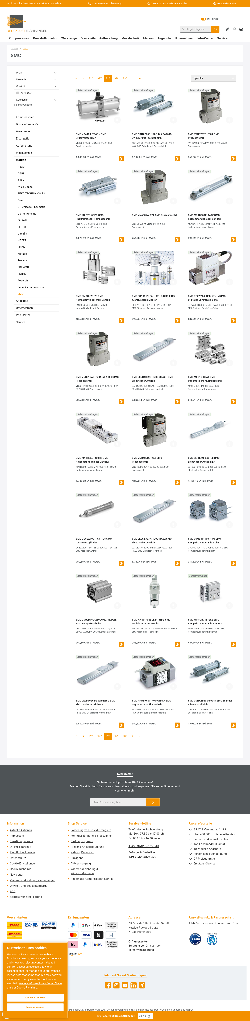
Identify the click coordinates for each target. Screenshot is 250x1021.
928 (108, 78)
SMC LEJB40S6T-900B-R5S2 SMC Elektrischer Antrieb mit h (95, 702)
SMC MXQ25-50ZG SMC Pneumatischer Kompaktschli (93, 217)
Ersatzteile (22, 138)
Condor (22, 200)
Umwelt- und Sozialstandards (28, 885)
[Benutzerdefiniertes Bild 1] (195, 939)
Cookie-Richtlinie (20, 869)
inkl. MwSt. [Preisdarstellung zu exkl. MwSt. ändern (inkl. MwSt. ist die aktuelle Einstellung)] (210, 19)
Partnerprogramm (82, 841)
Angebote (22, 300)
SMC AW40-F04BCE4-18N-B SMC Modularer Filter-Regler (151, 621)
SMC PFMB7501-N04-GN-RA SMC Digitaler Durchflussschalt (151, 702)
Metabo (22, 253)
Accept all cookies (35, 997)
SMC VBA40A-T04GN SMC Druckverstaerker (91, 136)
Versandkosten (115, 1009)
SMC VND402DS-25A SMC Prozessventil (147, 460)
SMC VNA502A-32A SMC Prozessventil (154, 215)
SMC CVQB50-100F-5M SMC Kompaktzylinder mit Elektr (204, 540)
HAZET (22, 240)
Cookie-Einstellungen (23, 863)
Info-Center (23, 315)
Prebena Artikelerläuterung (87, 846)
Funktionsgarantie (21, 841)
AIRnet (22, 180)
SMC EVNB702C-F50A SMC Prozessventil (203, 136)
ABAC (21, 166)
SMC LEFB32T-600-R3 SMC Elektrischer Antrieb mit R (204, 460)
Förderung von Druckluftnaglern (91, 830)
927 (100, 78)
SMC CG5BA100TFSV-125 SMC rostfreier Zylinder (94, 540)
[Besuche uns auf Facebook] (108, 985)
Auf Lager (26, 93)
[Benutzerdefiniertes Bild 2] (212, 939)
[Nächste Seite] (132, 78)
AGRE (21, 173)
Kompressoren (25, 117)
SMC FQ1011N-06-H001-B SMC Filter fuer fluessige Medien (153, 298)
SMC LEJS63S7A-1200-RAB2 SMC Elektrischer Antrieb (152, 540)
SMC (20, 294)
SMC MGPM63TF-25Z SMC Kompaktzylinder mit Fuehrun (205, 621)
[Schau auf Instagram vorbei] (116, 985)
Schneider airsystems (31, 287)
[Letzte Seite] (139, 78)
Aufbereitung (24, 145)
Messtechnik (24, 152)
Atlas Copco (25, 186)
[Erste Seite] (76, 78)
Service (20, 322)
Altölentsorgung (81, 863)
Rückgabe (77, 858)
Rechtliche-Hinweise (22, 852)
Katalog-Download (82, 852)
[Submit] (153, 802)
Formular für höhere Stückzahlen (91, 835)
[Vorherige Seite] (83, 78)
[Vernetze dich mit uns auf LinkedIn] (134, 985)
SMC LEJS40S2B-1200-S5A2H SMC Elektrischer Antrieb (152, 379)
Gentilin (22, 233)
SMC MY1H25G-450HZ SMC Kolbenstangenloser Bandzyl (92, 460)
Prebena (22, 260)
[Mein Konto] (234, 29)
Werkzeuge (23, 131)
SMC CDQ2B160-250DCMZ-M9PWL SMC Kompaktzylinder (96, 621)
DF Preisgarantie (20, 846)
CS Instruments (27, 213)
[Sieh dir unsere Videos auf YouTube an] (125, 985)
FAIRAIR (22, 220)
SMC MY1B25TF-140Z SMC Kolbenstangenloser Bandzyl (204, 217)
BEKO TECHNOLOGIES (31, 193)
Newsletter (16, 874)
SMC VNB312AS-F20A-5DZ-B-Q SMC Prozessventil (97, 379)
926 (91, 78)
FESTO (22, 227)
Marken (21, 160)
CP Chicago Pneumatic (31, 206)
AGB (12, 891)
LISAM (22, 247)
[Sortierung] (213, 78)
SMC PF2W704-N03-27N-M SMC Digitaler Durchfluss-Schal (207, 298)
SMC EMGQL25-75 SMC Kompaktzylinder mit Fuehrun (93, 298)
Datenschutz (18, 858)
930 (125, 78)
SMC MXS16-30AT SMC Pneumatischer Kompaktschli (205, 379)
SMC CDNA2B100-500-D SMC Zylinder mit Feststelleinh (210, 702)
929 (117, 78)
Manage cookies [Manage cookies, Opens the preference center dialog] (35, 1007)
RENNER (23, 273)
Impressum (17, 835)
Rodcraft (23, 280)
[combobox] (195, 29)
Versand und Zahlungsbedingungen (32, 880)
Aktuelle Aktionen (21, 830)
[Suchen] (215, 29)
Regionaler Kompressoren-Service (92, 878)
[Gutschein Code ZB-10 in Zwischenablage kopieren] (149, 1016)
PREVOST (23, 267)
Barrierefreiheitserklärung (26, 897)
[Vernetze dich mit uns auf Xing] (142, 985)
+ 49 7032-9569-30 (143, 846)
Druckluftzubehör (27, 124)
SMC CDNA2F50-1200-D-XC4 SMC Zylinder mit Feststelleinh (152, 136)
